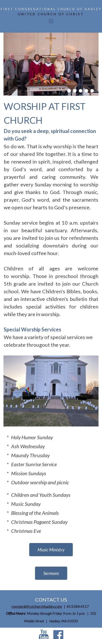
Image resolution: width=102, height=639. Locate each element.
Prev (8, 64)
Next (94, 64)
